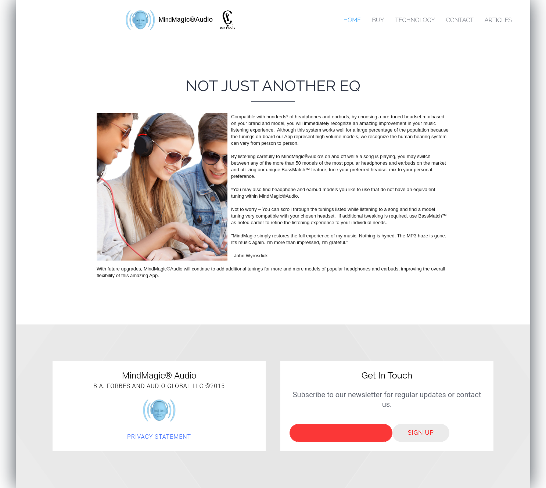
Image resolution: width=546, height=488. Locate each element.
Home (352, 20)
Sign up (421, 432)
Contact (460, 20)
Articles (498, 20)
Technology (415, 20)
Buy (378, 20)
